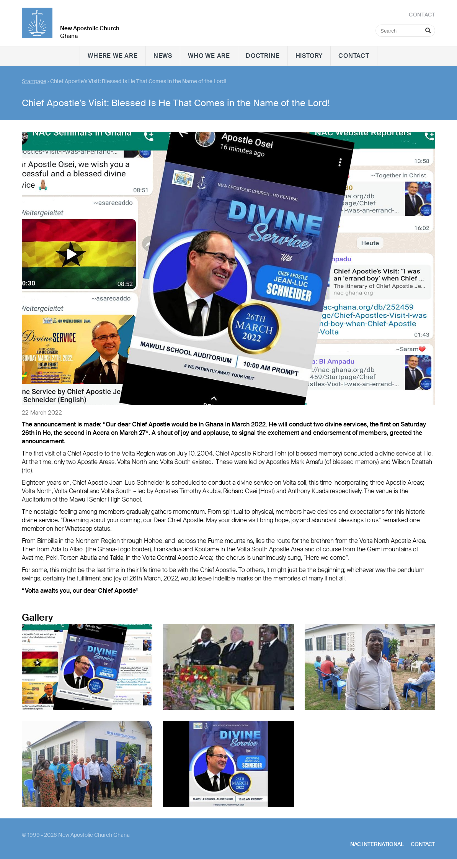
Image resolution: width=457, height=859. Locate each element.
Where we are (113, 56)
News (162, 56)
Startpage (34, 81)
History (309, 56)
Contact (353, 56)
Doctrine (262, 56)
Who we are (209, 56)
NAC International (377, 844)
